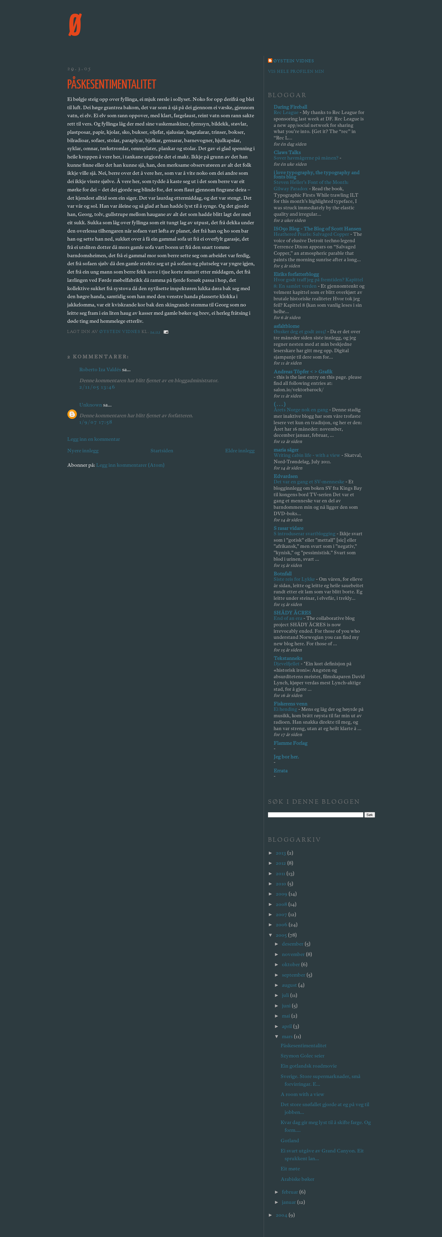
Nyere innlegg (83, 450)
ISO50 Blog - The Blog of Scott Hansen (317, 229)
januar (289, 1202)
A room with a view (302, 1094)
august (290, 985)
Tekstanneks (288, 658)
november (294, 954)
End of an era (288, 618)
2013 (281, 853)
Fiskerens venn (290, 704)
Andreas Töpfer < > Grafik (303, 372)
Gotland (290, 1140)
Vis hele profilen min (296, 72)
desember (293, 944)
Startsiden (161, 450)
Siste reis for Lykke (295, 579)
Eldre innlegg (240, 450)
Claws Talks (287, 152)
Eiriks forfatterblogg (296, 274)
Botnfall (283, 574)
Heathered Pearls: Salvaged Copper (312, 234)
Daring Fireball (290, 107)
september (294, 975)
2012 (281, 863)
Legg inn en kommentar (93, 439)
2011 (281, 873)
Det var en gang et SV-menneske (309, 481)
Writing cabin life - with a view (307, 455)
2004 (282, 1215)
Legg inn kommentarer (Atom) (130, 465)
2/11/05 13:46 (97, 387)
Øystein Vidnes (293, 61)
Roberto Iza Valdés (100, 369)
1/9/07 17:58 (95, 422)
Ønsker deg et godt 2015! (300, 331)
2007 (282, 914)
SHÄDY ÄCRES (292, 613)
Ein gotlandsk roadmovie (309, 1066)
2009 (282, 894)
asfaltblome (286, 326)
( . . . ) (280, 404)
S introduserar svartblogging (305, 533)
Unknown (90, 405)
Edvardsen (286, 476)
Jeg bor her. (286, 757)
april (287, 1026)
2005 (282, 935)
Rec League (287, 112)
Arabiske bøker (297, 1179)
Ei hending (286, 709)
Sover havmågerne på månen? (306, 158)
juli (286, 995)
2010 (281, 884)
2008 (282, 904)
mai (286, 1016)
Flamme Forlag (290, 743)
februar (290, 1192)
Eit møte (290, 1169)
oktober (291, 964)
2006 (282, 924)
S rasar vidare (288, 528)
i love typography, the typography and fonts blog (317, 174)
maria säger (286, 450)
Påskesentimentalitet (304, 1045)
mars (288, 1036)
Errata (281, 771)
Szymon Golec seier (302, 1056)
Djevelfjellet (287, 663)
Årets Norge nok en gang (301, 409)
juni (287, 1006)
